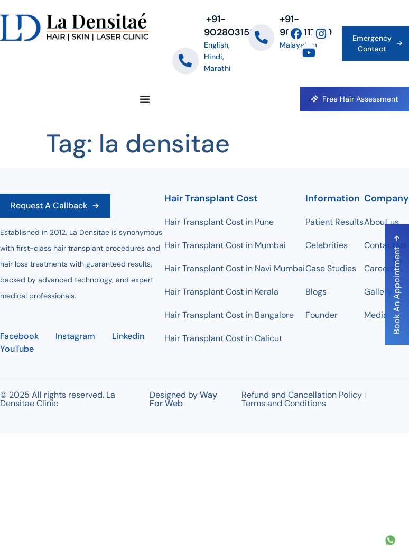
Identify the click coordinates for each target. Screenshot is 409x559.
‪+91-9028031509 (233, 26)
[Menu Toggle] (145, 99)
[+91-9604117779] (261, 37)
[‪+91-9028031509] (185, 61)
